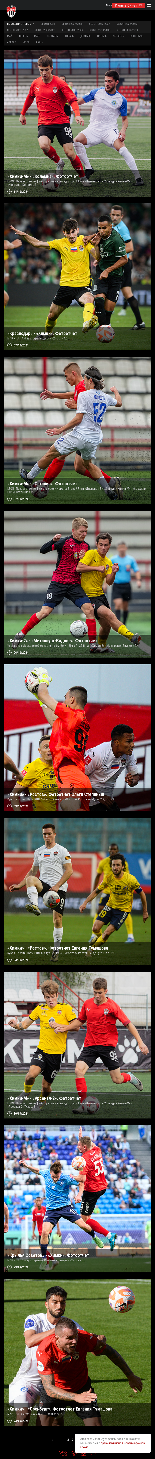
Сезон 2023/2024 (99, 23)
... (63, 1440)
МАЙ (9, 36)
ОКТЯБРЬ (118, 36)
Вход (109, 4)
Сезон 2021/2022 (17, 30)
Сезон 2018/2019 (100, 30)
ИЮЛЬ (26, 42)
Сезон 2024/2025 (72, 23)
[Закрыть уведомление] (147, 1437)
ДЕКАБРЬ (85, 36)
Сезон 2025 (48, 23)
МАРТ (37, 36)
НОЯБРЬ (102, 36)
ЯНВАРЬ (69, 36)
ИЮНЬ (39, 42)
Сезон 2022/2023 (127, 23)
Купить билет (128, 5)
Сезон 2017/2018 (127, 30)
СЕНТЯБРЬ (137, 36)
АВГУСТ (11, 42)
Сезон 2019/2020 (72, 30)
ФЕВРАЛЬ (52, 36)
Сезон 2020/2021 (45, 30)
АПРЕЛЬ (23, 36)
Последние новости (20, 23)
